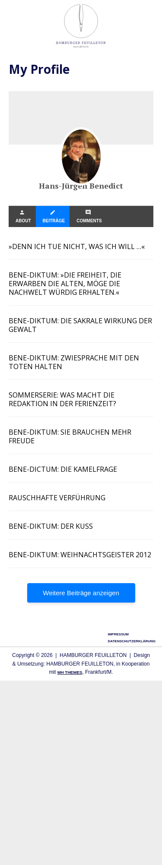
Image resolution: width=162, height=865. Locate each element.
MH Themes (70, 672)
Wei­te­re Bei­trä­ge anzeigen (81, 593)
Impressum (118, 634)
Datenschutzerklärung (132, 641)
